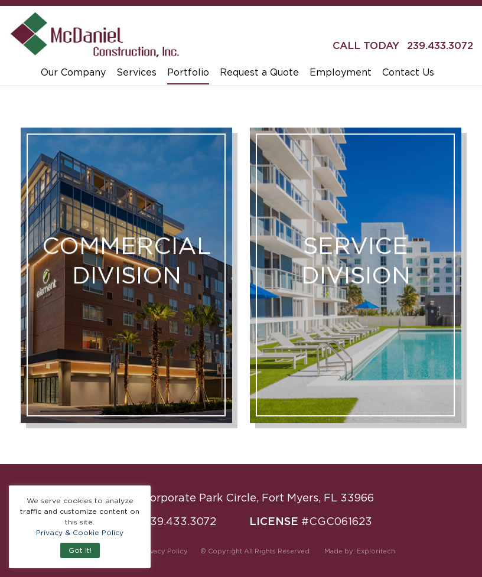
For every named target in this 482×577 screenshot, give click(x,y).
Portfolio (188, 72)
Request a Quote (259, 72)
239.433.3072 (440, 46)
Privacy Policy (164, 551)
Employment (341, 72)
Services (136, 72)
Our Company (73, 72)
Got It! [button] (80, 550)
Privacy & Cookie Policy (79, 532)
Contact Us (408, 72)
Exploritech (376, 551)
